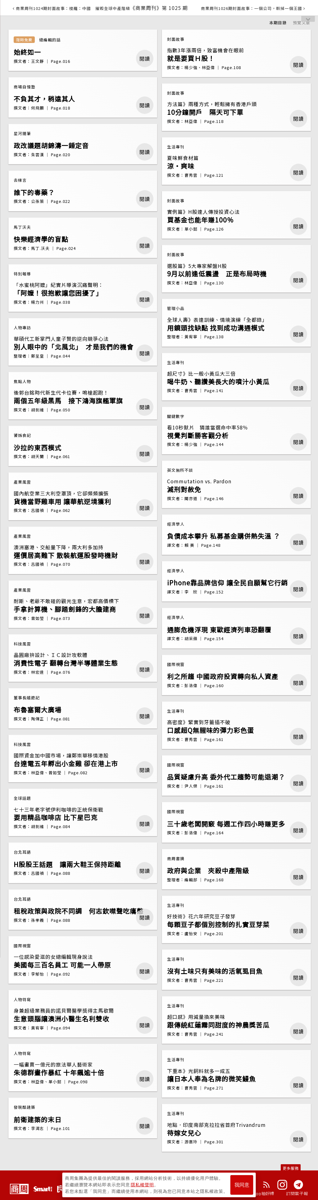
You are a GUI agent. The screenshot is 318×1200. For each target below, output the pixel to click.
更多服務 (291, 1168)
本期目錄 (278, 23)
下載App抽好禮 (259, 1193)
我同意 (241, 1185)
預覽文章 (301, 23)
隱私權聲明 (142, 1184)
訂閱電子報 (297, 1193)
